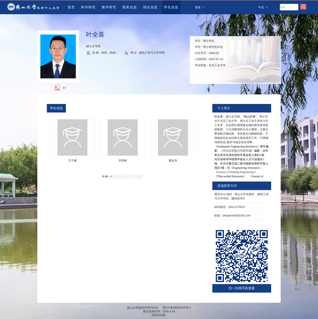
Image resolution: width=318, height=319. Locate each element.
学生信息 (171, 7)
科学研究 (88, 7)
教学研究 (109, 7)
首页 (71, 7)
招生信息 (150, 7)
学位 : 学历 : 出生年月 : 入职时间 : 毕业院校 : (210, 53)
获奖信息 (129, 7)
